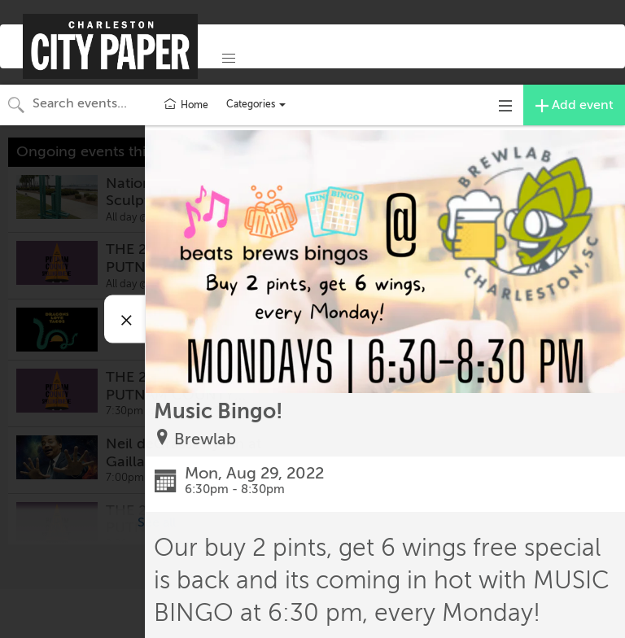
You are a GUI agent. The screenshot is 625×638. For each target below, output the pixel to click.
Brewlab (205, 439)
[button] (229, 58)
